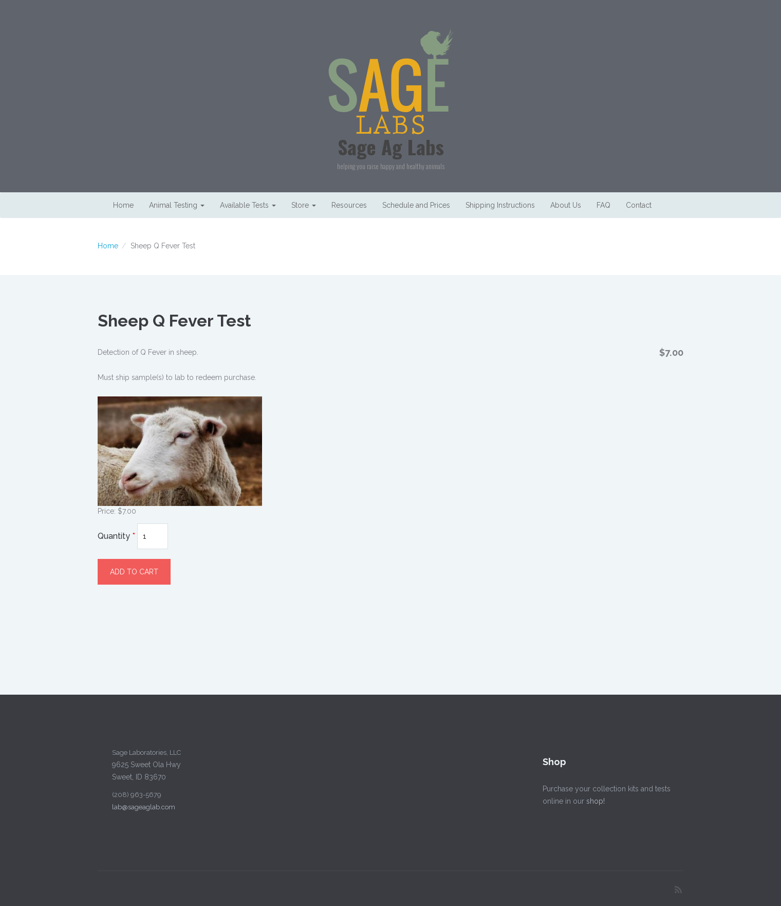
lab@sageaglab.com (140, 807)
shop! (592, 801)
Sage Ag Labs (391, 146)
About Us (565, 205)
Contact (639, 205)
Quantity (116, 536)
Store (303, 205)
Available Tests (248, 205)
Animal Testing (176, 205)
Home (123, 205)
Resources (349, 205)
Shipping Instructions (500, 205)
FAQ (603, 205)
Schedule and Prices (416, 205)
